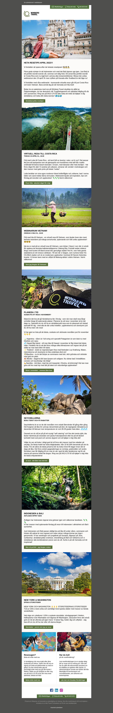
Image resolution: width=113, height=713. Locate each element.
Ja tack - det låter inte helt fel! (36, 461)
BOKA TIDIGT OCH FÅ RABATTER (36, 420)
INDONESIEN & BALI (33, 513)
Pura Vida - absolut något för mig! (38, 183)
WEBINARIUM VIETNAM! (35, 231)
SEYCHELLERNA (32, 418)
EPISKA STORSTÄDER (32, 602)
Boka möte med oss (33, 680)
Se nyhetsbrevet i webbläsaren (33, 2)
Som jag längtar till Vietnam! (36, 264)
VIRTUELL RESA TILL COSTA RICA (40, 154)
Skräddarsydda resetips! (35, 101)
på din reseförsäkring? (67, 657)
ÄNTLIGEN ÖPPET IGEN (33, 516)
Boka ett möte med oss (32, 657)
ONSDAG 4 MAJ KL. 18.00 (33, 233)
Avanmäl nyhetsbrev (57, 707)
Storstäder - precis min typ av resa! (38, 627)
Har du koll (64, 655)
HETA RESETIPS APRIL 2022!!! (38, 63)
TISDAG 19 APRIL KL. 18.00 (34, 156)
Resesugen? (30, 655)
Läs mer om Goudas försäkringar (73, 680)
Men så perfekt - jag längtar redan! (38, 547)
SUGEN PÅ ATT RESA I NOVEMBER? (37, 315)
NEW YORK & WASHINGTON (37, 600)
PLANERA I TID (31, 312)
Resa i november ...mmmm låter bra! (39, 370)
